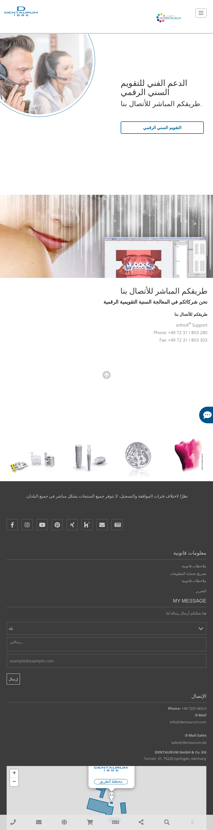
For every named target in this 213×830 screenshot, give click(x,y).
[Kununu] (87, 525)
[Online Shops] (90, 822)
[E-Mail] (102, 525)
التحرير (201, 591)
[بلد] (106, 628)
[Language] (115, 822)
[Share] (141, 822)
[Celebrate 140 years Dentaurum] (168, 18)
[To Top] (192, 822)
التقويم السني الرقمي (162, 127)
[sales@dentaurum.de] (38, 822)
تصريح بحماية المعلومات (188, 573)
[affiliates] (64, 822)
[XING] (72, 525)
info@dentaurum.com (188, 722)
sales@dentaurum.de (188, 742)
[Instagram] (27, 525)
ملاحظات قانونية (194, 566)
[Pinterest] (57, 525)
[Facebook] (12, 525)
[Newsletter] (117, 525)
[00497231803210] (13, 822)
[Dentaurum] (20, 12)
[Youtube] (42, 525)
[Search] (166, 822)
